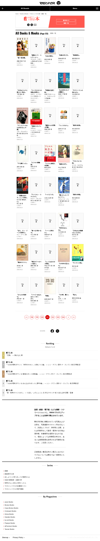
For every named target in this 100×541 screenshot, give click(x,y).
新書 (6, 472)
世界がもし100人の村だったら (15, 484)
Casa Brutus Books (11, 509)
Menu (85, 8)
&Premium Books (11, 527)
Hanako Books (10, 518)
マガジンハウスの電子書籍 (14, 490)
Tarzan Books (9, 530)
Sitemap (5, 538)
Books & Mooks (24, 13)
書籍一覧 (69, 24)
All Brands (15, 8)
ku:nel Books (9, 521)
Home (17, 13)
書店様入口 (68, 20)
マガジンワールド (50, 3)
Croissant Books (10, 512)
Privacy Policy (18, 538)
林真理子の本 (9, 475)
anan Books (9, 503)
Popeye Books (10, 524)
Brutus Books (9, 506)
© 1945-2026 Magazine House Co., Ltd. (81, 538)
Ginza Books (9, 515)
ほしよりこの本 (17, 478)
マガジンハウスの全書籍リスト (16, 487)
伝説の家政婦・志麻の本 (13, 481)
